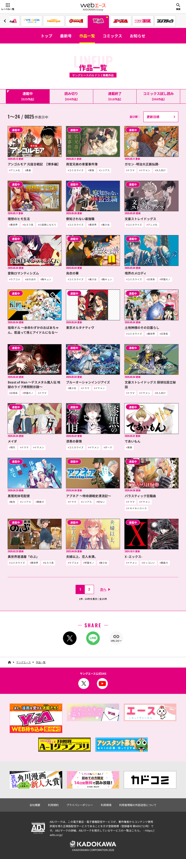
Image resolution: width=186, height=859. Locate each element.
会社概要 (35, 805)
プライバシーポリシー (79, 805)
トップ (46, 36)
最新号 (66, 36)
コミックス (112, 36)
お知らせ (137, 36)
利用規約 (53, 805)
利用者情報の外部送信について (137, 805)
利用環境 (106, 805)
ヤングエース (23, 662)
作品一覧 (87, 36)
